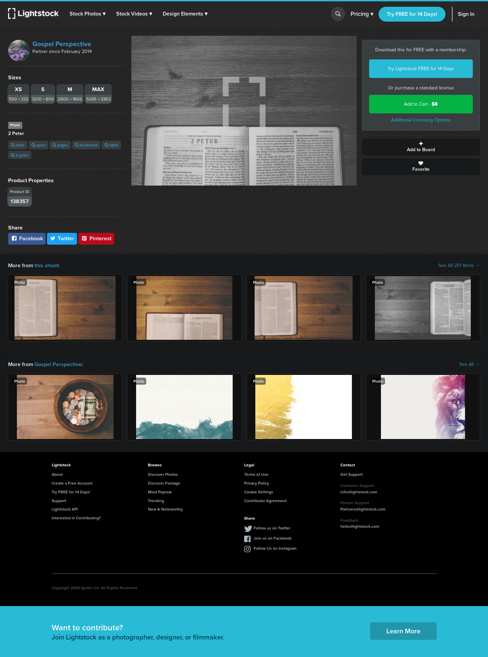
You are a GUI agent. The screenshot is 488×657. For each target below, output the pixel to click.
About (57, 474)
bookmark (86, 145)
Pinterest (96, 238)
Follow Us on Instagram (275, 548)
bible (18, 145)
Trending (156, 500)
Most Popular (160, 492)
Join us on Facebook (272, 538)
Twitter (62, 238)
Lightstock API (65, 509)
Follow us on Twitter (272, 528)
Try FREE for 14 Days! (412, 14)
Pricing (362, 14)
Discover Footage (164, 483)
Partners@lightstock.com (362, 509)
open (38, 145)
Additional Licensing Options (421, 120)
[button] (87, 13)
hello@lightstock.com (359, 526)
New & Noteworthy (165, 509)
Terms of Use (256, 474)
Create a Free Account (72, 483)
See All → (469, 364)
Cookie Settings (258, 492)
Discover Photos (163, 474)
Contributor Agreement (265, 500)
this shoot (46, 265)
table (111, 145)
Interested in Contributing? (76, 518)
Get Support (351, 474)
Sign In (466, 14)
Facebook (27, 238)
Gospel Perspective (61, 44)
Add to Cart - (421, 104)
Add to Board (421, 147)
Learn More (403, 631)
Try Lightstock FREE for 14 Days (421, 68)
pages (60, 145)
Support (59, 500)
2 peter (20, 155)
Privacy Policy (256, 483)
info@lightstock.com (358, 492)
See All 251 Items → (459, 265)
